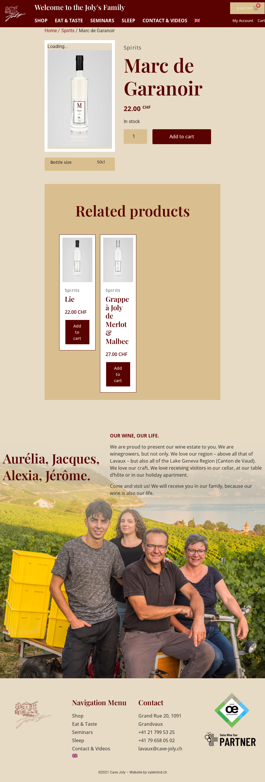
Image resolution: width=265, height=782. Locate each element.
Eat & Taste (69, 20)
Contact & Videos (164, 20)
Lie (69, 299)
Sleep (128, 20)
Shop (41, 20)
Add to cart (181, 136)
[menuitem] (197, 20)
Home (51, 30)
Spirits (67, 30)
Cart (261, 20)
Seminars (102, 20)
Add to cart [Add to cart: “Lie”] (77, 332)
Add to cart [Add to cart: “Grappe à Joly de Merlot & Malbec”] (118, 374)
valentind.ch (157, 772)
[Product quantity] (135, 136)
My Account (242, 20)
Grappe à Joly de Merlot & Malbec (117, 320)
